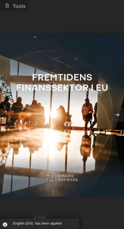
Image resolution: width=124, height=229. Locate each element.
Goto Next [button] (117, 115)
